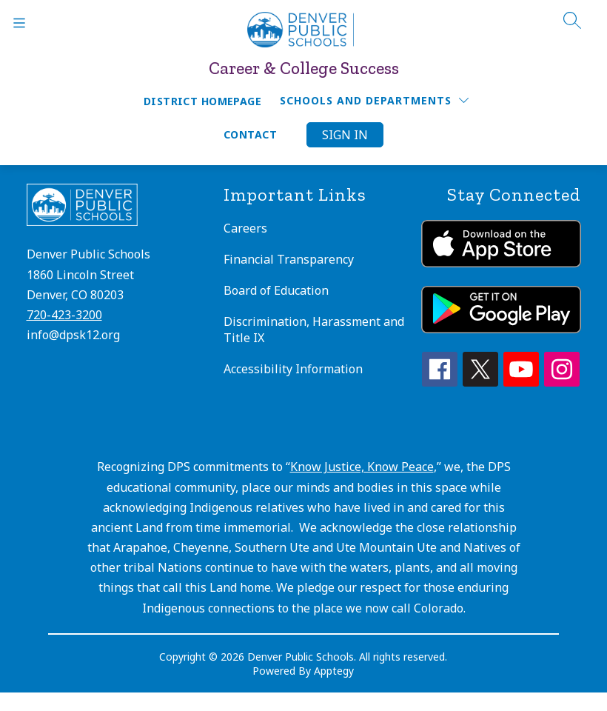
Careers (245, 228)
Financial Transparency (289, 259)
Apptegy (334, 671)
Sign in (345, 135)
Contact (250, 134)
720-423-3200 (64, 315)
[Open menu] (19, 23)
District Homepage (202, 101)
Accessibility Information (293, 369)
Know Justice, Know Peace (362, 466)
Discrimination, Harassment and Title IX (314, 329)
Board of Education (276, 290)
